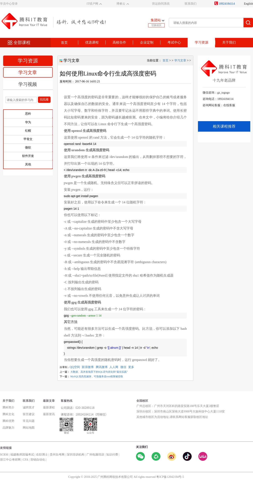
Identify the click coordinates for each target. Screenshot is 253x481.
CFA (25, 459)
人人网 (113, 367)
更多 (131, 367)
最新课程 (49, 407)
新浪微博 (88, 367)
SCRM (4, 454)
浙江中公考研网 (10, 459)
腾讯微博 (102, 367)
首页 (64, 42)
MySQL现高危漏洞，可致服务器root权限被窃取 (96, 376)
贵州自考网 (57, 454)
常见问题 (29, 421)
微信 (123, 367)
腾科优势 (8, 421)
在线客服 (229, 105)
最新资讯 (49, 414)
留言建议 (29, 414)
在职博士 (42, 454)
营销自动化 (37, 459)
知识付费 (112, 454)
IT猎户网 (92, 3)
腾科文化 (8, 414)
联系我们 (190, 3)
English (248, 3)
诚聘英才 (29, 407)
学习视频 (27, 84)
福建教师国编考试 (22, 454)
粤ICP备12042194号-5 (170, 476)
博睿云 (120, 3)
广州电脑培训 (95, 454)
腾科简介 (8, 407)
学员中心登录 (9, 3)
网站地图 (29, 427)
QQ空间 (75, 367)
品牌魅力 (8, 427)
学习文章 (27, 72)
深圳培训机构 (75, 454)
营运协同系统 (161, 3)
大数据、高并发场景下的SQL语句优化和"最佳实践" (99, 371)
